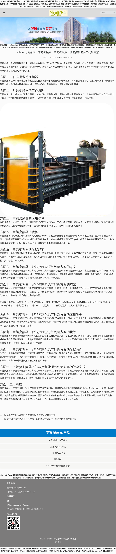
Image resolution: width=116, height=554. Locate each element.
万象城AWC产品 (58, 447)
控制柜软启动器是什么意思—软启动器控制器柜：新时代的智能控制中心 (42, 419)
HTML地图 (72, 539)
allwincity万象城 (64, 292)
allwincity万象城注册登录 (58, 466)
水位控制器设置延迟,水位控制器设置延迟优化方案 (31, 415)
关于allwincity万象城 (58, 440)
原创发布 (58, 459)
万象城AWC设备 (58, 453)
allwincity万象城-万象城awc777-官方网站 (15, 549)
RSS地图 (64, 539)
